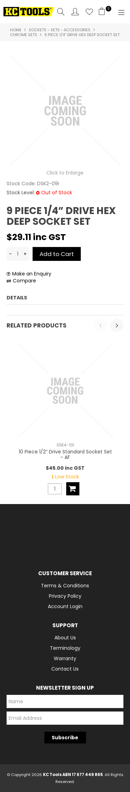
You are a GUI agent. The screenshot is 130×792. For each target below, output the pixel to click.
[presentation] (100, 325)
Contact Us (65, 668)
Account (75, 11)
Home (15, 30)
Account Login (65, 606)
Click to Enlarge (65, 172)
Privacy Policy (65, 596)
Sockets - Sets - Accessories (59, 30)
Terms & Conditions (65, 585)
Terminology (65, 648)
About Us (65, 637)
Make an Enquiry (31, 273)
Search (60, 11)
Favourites (89, 11)
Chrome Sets (23, 34)
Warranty (65, 658)
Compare (24, 280)
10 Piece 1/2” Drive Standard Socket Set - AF (65, 454)
